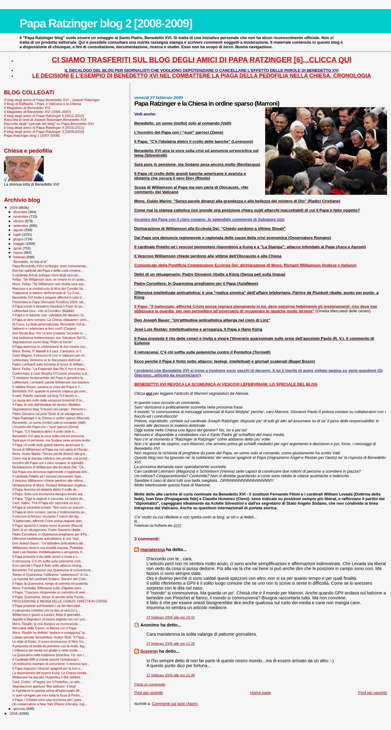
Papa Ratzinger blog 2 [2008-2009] (106, 23)
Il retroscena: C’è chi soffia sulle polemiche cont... (47, 561)
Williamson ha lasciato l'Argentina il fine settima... (47, 677)
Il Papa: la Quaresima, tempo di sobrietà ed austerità (50, 583)
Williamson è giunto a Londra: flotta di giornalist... (47, 614)
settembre (21, 225)
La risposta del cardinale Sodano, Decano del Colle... (50, 579)
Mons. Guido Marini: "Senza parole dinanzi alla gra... (50, 454)
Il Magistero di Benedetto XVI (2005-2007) (37, 112)
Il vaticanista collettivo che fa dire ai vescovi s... (46, 610)
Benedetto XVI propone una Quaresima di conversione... (52, 570)
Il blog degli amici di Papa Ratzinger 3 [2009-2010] (44, 131)
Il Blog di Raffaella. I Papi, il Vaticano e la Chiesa (42, 104)
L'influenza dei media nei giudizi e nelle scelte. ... (47, 650)
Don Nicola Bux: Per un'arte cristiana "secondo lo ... (49, 333)
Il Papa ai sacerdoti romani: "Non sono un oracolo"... (49, 507)
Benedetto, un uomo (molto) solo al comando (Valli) (49, 422)
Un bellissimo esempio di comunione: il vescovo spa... (51, 664)
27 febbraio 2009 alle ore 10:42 (170, 617)
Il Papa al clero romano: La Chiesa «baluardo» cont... (50, 319)
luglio (17, 234)
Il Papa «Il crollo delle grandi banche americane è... (49, 445)
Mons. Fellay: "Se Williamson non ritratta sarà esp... (49, 284)
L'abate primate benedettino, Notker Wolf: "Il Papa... (49, 637)
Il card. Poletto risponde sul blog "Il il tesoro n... (45, 396)
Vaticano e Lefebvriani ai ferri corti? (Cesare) (44, 328)
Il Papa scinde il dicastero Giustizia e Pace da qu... (48, 306)
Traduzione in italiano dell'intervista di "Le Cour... (47, 293)
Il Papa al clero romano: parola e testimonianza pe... (49, 512)
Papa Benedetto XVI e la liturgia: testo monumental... (50, 266)
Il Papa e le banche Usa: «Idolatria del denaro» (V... (49, 315)
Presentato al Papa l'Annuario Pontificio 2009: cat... (49, 302)
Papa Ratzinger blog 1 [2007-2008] (32, 135)
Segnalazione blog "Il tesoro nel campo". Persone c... (50, 409)
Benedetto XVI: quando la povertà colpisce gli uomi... (50, 391)
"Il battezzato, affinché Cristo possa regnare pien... (48, 521)
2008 (13, 713)
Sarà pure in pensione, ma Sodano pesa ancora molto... (52, 440)
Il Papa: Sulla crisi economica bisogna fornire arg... (48, 494)
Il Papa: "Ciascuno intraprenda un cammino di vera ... (50, 592)
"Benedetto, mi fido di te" (30, 261)
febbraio (20, 257)
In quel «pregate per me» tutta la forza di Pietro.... (47, 695)
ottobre (19, 221)
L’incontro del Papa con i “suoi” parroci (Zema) (45, 427)
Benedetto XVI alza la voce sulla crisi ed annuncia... (49, 436)
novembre (21, 216)
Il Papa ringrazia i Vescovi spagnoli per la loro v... (47, 668)
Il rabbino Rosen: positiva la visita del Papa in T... (47, 387)
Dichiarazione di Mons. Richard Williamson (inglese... (50, 485)
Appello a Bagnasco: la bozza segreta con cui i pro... (49, 619)
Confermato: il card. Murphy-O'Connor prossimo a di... (51, 373)
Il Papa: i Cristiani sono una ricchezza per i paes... (48, 700)
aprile (18, 248)
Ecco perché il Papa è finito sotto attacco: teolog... (48, 565)
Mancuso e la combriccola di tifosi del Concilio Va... (49, 288)
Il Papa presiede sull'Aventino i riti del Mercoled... (47, 606)
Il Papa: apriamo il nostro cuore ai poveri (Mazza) (47, 525)
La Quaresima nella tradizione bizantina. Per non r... (49, 655)
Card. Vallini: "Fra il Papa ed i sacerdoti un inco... (47, 503)
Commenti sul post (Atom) (175, 703)
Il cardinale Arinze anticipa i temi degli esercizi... (46, 275)
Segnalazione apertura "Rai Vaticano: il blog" (44, 686)
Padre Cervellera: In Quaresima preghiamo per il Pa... (50, 534)
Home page (260, 692)
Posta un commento (149, 684)
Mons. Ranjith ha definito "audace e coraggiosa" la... (49, 632)
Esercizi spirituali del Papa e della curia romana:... (48, 270)
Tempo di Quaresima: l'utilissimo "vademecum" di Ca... (51, 574)
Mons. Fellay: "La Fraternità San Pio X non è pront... (49, 369)
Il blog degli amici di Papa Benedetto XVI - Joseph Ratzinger (52, 100)
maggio (19, 243)
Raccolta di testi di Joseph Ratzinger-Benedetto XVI (45, 120)
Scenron (149, 651)
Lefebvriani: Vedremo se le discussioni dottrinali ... (48, 360)
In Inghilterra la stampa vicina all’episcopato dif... (47, 690)
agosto (19, 230)
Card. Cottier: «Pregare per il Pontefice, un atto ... (47, 682)
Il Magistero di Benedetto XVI (27, 108)
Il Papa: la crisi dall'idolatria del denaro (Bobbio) (46, 404)
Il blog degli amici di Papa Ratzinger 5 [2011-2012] (44, 116)
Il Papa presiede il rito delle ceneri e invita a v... (45, 556)
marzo (18, 252)
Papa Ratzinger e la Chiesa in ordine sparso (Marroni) (51, 418)
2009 (13, 207)
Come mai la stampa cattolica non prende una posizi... (51, 458)
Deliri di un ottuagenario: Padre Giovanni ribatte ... (48, 530)
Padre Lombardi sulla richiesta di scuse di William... (49, 364)
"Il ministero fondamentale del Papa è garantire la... (49, 378)
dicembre (20, 212)
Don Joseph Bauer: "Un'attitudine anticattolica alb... (49, 543)
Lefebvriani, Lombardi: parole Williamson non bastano (50, 382)
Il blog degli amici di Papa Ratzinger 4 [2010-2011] (44, 127)
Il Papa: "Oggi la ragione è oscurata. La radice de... (49, 498)
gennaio (20, 708)
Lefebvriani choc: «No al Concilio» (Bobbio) (43, 311)
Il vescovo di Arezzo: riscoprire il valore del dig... (46, 516)
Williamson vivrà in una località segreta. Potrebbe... (49, 548)
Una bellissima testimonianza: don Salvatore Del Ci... (50, 338)
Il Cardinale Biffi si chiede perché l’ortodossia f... (46, 659)
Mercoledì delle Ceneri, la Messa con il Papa (44, 628)
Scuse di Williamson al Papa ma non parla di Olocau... (51, 449)
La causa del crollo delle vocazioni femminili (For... (48, 400)
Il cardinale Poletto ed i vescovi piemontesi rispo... (48, 476)
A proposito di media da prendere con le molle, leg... (49, 646)
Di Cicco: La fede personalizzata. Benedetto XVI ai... (49, 324)
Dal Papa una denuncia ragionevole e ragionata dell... (50, 472)
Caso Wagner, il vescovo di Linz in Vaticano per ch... (49, 355)
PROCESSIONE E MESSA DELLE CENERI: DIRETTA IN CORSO (59, 601)
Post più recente (148, 692)
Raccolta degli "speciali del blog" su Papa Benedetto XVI (49, 123)
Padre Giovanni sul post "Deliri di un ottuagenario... (49, 414)
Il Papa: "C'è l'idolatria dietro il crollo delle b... (44, 431)
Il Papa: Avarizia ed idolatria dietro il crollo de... (45, 489)
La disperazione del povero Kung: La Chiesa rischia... (50, 673)
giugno (19, 239)
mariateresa (152, 549)
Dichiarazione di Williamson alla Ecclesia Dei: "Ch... (49, 467)
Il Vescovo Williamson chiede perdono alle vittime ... (49, 480)
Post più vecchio (372, 692)
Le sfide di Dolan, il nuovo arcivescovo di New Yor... (49, 641)
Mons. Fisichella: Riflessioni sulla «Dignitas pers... (48, 588)
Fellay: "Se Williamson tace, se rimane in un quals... (49, 279)
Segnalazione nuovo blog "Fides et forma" (42, 342)
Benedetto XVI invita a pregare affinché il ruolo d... (48, 297)
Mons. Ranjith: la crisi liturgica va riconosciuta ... (46, 624)
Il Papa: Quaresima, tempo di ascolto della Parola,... (49, 597)
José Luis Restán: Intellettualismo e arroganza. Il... (48, 552)
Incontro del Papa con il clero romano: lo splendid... (49, 463)
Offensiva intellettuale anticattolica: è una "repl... (46, 538)
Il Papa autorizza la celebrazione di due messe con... (50, 346)
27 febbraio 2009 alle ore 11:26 (170, 643)
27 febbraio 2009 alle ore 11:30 (170, 675)
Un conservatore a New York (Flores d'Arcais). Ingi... (49, 704)
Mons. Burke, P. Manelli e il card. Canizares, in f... (47, 351)
